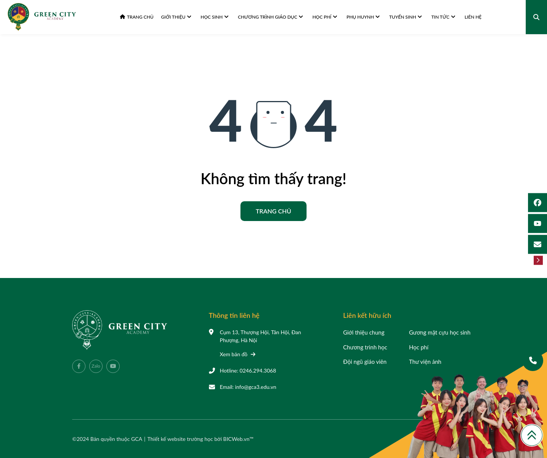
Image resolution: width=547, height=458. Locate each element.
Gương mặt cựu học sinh (440, 332)
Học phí (324, 17)
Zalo (96, 366)
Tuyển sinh (405, 17)
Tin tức (443, 17)
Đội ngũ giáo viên (364, 361)
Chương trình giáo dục (270, 17)
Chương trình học (365, 347)
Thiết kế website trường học (180, 439)
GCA (136, 439)
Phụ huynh (363, 17)
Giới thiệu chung (363, 332)
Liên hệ (473, 17)
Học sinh (215, 17)
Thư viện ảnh (425, 361)
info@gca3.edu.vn (256, 387)
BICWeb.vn (236, 439)
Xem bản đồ (238, 354)
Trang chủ (136, 17)
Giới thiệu (176, 17)
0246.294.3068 (258, 370)
